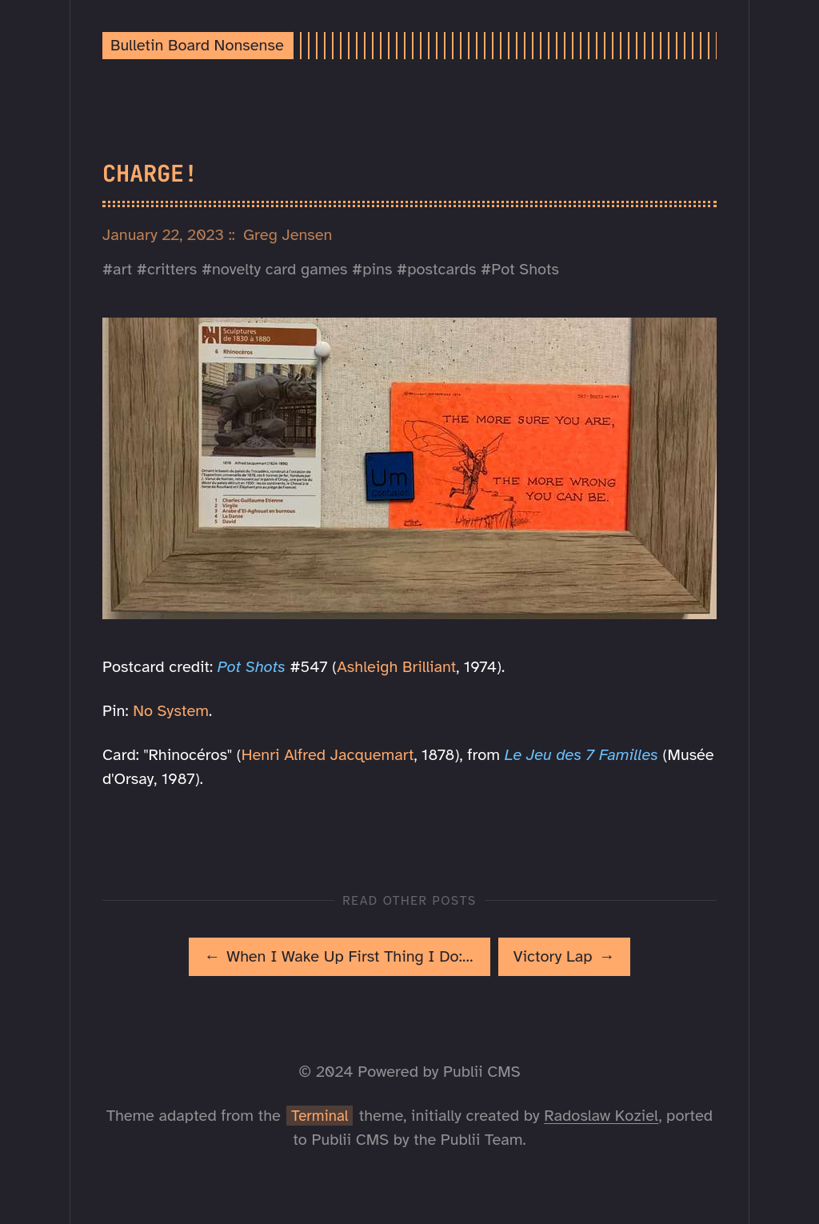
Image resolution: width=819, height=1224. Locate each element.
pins (377, 269)
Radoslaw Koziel (601, 1116)
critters (172, 269)
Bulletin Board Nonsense (197, 45)
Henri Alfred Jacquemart (328, 755)
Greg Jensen (288, 235)
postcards (441, 269)
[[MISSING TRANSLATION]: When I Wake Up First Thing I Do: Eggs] (339, 957)
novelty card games (280, 269)
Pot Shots (525, 269)
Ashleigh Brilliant (396, 667)
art (122, 269)
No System (171, 711)
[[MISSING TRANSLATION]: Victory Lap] (564, 957)
